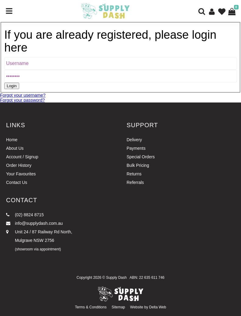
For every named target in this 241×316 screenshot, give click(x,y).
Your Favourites (21, 173)
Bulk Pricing (138, 165)
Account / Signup (22, 156)
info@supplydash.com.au (34, 223)
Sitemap (118, 307)
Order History (18, 165)
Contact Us (16, 182)
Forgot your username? (23, 95)
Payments (136, 148)
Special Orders (141, 156)
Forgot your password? (22, 100)
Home (11, 139)
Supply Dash (116, 277)
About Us (15, 148)
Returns (134, 173)
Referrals (135, 182)
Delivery (134, 139)
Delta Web (157, 307)
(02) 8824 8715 (25, 214)
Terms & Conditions (91, 307)
